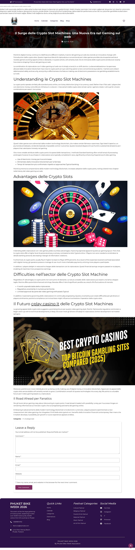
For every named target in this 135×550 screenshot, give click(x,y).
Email (18, 465)
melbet (13, 6)
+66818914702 (96, 2)
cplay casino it (45, 303)
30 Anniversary (17, 2)
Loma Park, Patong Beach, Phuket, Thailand (20, 531)
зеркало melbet (27, 6)
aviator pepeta (3, 6)
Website (18, 474)
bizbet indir (4, 9)
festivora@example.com (19, 526)
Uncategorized (29, 419)
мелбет (9, 6)
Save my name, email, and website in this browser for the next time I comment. (47, 482)
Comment (19, 436)
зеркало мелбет (19, 6)
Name (18, 456)
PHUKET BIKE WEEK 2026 (20, 505)
